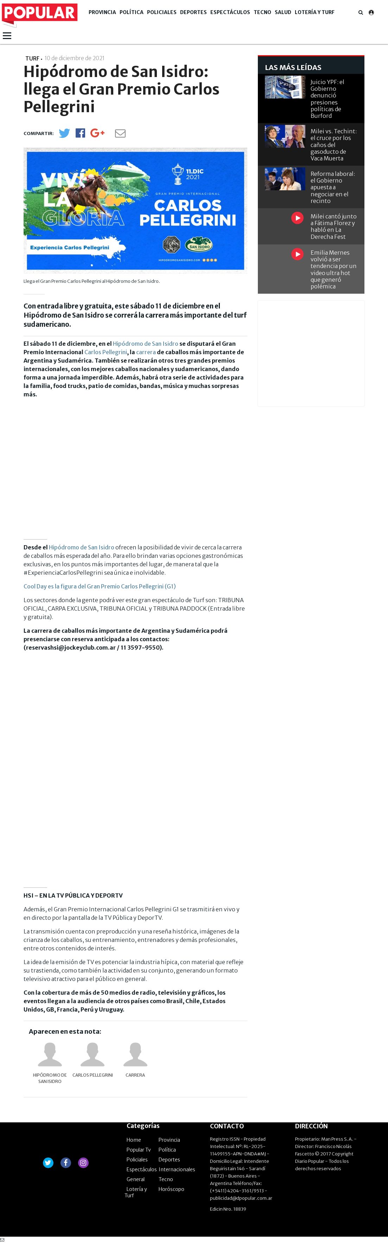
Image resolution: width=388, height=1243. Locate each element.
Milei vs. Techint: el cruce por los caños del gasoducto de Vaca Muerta (334, 145)
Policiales (162, 12)
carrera (146, 352)
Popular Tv (139, 1150)
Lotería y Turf (315, 12)
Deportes (193, 12)
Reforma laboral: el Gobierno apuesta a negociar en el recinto (333, 187)
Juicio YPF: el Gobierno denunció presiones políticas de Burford (327, 98)
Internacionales (177, 1169)
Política (132, 12)
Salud (283, 12)
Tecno (262, 12)
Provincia (102, 12)
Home (134, 1140)
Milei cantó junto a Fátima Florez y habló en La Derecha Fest (334, 226)
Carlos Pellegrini (105, 352)
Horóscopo (171, 1189)
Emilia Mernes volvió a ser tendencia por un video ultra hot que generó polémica (334, 269)
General (136, 1179)
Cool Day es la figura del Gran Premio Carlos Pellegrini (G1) (100, 586)
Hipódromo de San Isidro (145, 343)
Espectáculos (230, 12)
